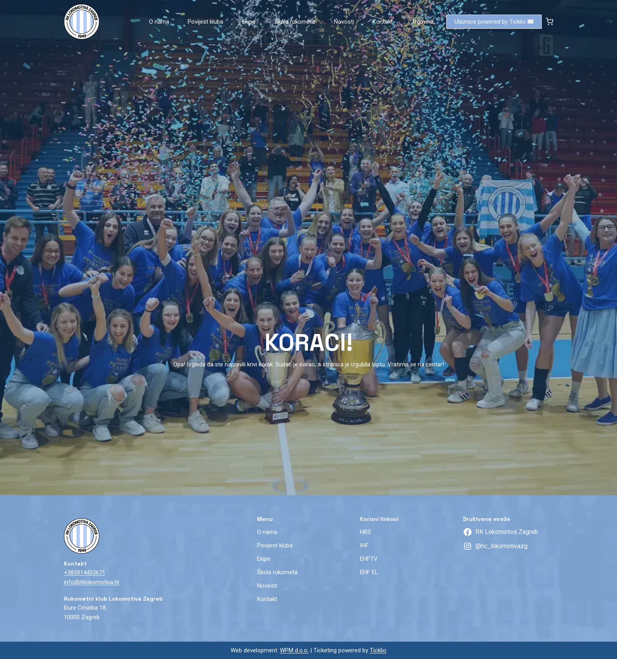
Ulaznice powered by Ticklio (494, 21)
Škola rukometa (294, 21)
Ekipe (248, 21)
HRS (365, 532)
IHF (364, 545)
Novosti (344, 21)
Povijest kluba (205, 21)
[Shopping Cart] (549, 21)
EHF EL (369, 572)
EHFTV (369, 558)
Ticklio (378, 650)
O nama (159, 21)
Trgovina (423, 21)
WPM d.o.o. (294, 650)
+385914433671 (84, 572)
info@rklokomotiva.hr (91, 582)
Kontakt (383, 21)
